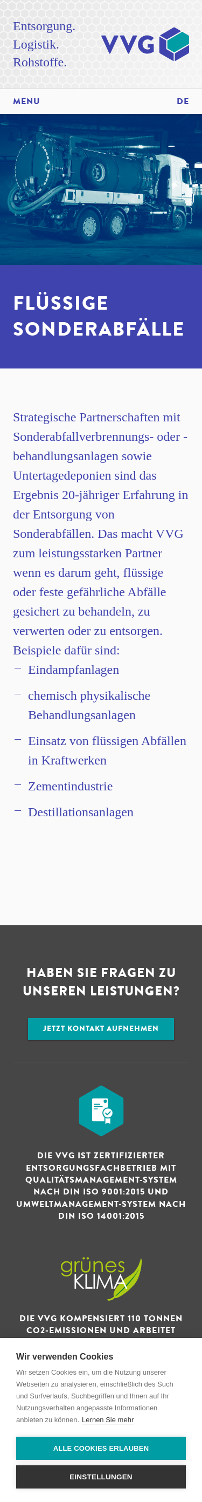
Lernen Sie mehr (108, 1420)
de (183, 101)
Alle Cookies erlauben (101, 1448)
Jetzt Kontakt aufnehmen (101, 1028)
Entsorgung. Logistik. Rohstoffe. (44, 44)
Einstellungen (101, 1477)
